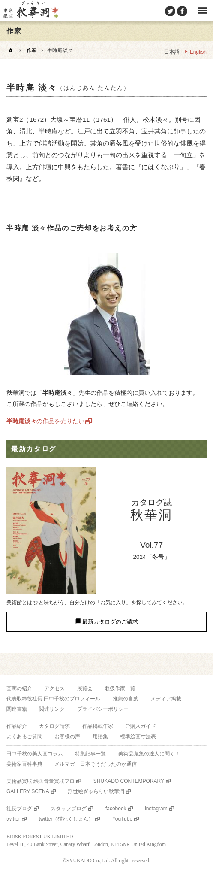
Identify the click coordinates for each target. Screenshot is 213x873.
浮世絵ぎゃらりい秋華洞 (96, 791)
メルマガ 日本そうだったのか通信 (95, 764)
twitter (13, 819)
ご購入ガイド (140, 726)
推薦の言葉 (125, 699)
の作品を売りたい (45, 421)
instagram (156, 809)
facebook (115, 809)
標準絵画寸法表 (138, 737)
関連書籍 (16, 709)
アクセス (54, 688)
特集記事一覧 (90, 754)
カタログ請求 (54, 726)
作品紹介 (16, 726)
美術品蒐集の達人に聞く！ (149, 754)
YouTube (122, 819)
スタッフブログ (69, 809)
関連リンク (52, 709)
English (198, 52)
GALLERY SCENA (27, 791)
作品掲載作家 (97, 726)
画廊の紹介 (19, 688)
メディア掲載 (165, 699)
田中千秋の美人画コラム (34, 754)
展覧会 (85, 688)
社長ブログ (19, 809)
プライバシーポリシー (103, 709)
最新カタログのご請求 (110, 621)
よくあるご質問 (24, 737)
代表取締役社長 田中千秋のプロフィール (53, 699)
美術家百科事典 (24, 764)
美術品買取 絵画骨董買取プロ (40, 781)
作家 (32, 50)
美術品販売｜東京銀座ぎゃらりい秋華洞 (30, 10)
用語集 (100, 737)
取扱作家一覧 (120, 688)
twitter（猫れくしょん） (66, 819)
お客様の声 (67, 737)
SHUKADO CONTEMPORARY (128, 781)
